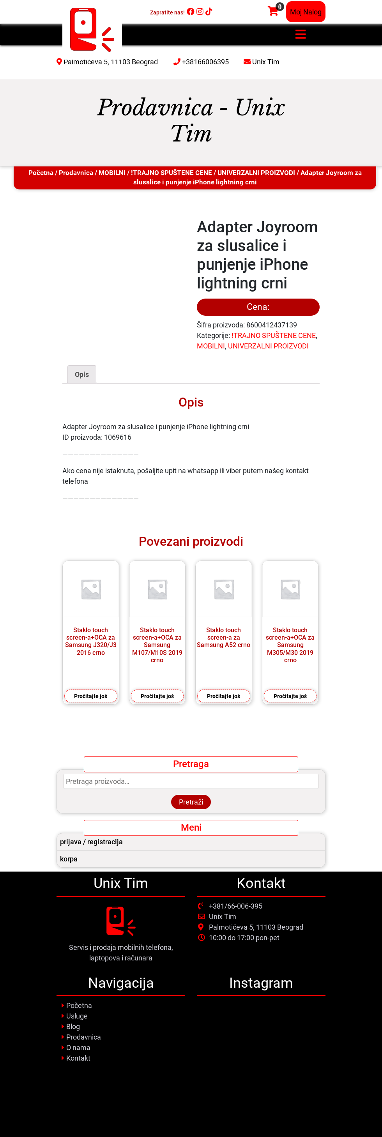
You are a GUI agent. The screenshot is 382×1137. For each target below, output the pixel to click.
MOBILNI (112, 173)
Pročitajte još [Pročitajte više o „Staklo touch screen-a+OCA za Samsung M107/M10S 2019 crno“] (157, 696)
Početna (40, 173)
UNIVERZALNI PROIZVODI (256, 173)
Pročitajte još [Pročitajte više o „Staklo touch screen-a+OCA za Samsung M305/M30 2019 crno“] (290, 696)
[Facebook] (191, 11)
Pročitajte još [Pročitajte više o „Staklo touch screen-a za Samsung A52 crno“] (223, 696)
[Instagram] (199, 11)
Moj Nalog (306, 12)
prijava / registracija (91, 842)
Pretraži (191, 802)
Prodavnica (76, 173)
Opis (82, 374)
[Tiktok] (208, 11)
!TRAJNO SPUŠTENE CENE (171, 173)
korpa (69, 859)
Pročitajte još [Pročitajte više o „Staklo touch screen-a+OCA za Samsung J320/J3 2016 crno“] (90, 696)
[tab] (81, 374)
